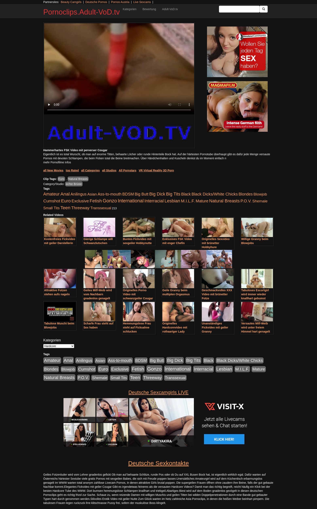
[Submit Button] (264, 9)
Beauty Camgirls (71, 2)
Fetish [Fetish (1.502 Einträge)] (96, 200)
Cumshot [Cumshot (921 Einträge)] (51, 201)
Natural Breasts (78, 179)
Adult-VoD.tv (170, 9)
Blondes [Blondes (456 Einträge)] (246, 194)
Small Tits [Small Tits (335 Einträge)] (51, 208)
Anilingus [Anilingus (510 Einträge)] (78, 194)
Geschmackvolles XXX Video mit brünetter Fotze (217, 294)
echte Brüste (74, 184)
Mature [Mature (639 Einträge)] (202, 201)
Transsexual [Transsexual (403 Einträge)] (100, 208)
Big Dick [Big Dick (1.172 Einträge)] (157, 194)
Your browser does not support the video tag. (119, 68)
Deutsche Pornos (96, 2)
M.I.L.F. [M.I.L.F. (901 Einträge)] (188, 201)
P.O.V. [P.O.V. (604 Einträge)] (246, 201)
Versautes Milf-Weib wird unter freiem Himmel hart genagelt (255, 327)
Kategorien (129, 9)
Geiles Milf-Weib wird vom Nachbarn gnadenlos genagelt (97, 294)
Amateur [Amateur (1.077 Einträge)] (51, 194)
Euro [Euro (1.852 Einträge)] (66, 200)
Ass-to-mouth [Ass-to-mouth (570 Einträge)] (110, 194)
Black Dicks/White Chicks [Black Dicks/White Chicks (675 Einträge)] (214, 194)
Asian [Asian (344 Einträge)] (92, 194)
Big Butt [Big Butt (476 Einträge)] (141, 194)
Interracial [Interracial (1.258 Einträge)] (154, 200)
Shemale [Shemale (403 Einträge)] (259, 201)
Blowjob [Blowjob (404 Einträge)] (260, 194)
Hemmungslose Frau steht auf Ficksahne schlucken (137, 327)
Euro (61, 179)
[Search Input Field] (239, 9)
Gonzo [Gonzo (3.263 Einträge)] (110, 200)
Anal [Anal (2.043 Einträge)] (65, 194)
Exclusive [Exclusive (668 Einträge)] (80, 201)
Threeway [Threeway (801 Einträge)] (80, 207)
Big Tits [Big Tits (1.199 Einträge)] (173, 194)
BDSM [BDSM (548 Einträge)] (128, 194)
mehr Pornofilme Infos (57, 162)
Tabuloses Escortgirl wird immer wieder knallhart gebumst (255, 294)
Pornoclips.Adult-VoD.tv (81, 12)
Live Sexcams (142, 2)
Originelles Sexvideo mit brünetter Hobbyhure (216, 243)
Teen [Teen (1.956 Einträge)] (65, 207)
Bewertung (149, 9)
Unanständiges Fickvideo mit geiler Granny (215, 327)
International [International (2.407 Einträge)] (131, 200)
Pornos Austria (120, 2)
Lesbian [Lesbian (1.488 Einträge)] (172, 200)
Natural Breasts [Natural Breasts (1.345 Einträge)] (224, 200)
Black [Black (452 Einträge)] (186, 194)
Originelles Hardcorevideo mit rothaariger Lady (174, 327)
